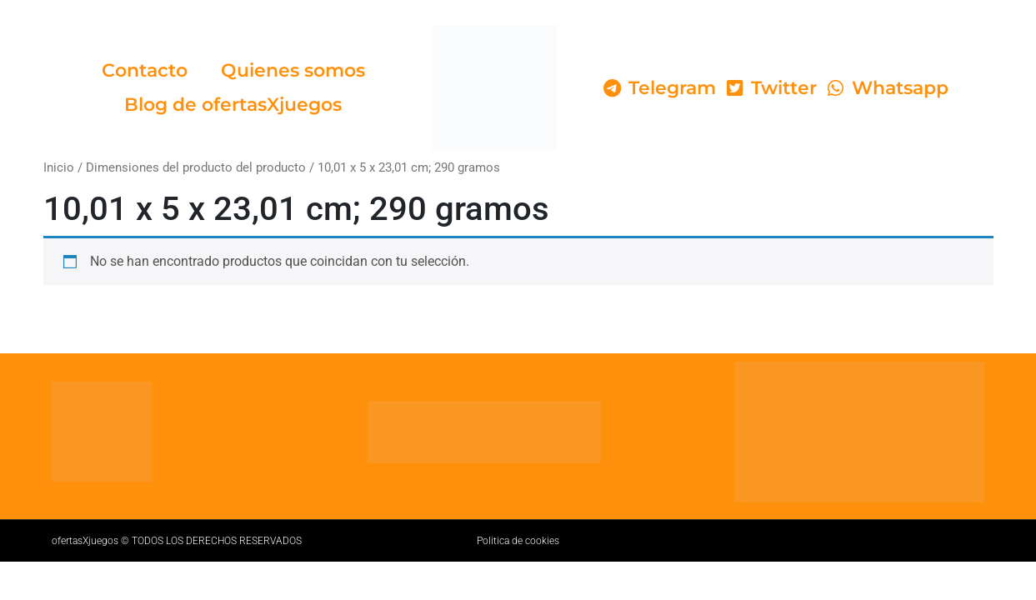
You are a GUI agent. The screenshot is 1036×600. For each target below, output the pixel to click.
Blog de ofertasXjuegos (233, 104)
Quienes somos (293, 70)
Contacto (145, 70)
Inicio (58, 167)
